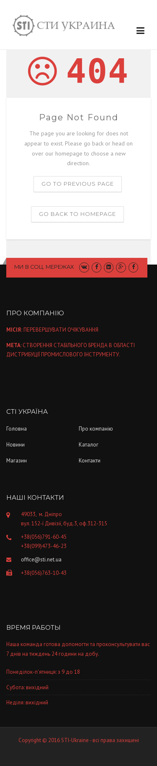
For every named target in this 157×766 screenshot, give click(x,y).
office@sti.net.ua (41, 559)
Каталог (88, 444)
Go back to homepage (77, 213)
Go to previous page (77, 183)
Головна (16, 428)
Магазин (16, 460)
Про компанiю (96, 428)
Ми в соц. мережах (44, 266)
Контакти (89, 460)
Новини (15, 444)
